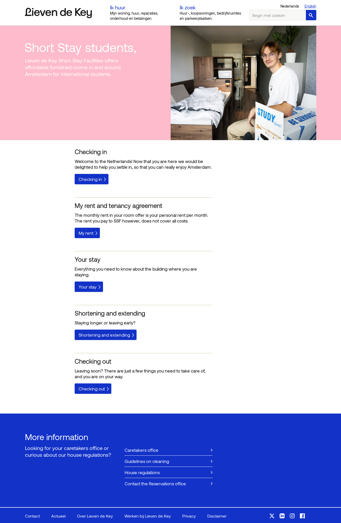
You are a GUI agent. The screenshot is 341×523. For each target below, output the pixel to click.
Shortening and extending (104, 334)
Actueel (58, 515)
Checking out (92, 388)
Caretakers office (141, 450)
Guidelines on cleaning (147, 461)
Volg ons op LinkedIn (282, 515)
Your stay (87, 286)
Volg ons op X (271, 515)
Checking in (90, 179)
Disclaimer (217, 515)
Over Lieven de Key (95, 515)
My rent (86, 233)
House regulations (142, 472)
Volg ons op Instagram (292, 515)
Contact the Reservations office (155, 483)
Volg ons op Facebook (302, 515)
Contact (32, 515)
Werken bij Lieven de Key (147, 515)
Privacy (189, 515)
